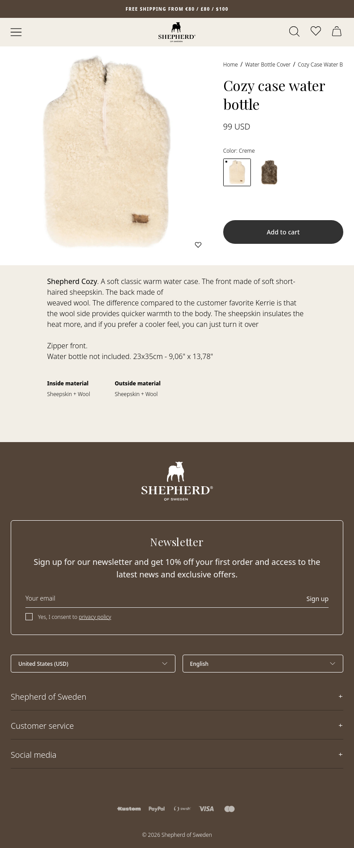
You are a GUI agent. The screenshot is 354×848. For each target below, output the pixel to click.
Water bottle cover (268, 64)
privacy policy (95, 617)
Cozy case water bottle (326, 64)
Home (230, 64)
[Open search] (295, 32)
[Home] (177, 32)
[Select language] (263, 664)
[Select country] (93, 664)
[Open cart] (338, 32)
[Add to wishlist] (198, 245)
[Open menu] (16, 32)
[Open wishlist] (316, 32)
